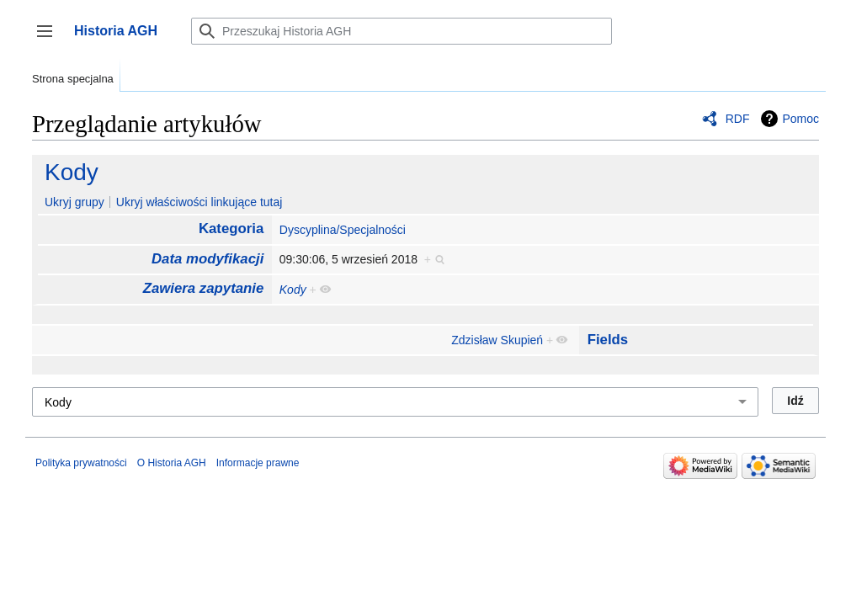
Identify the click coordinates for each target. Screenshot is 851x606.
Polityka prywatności (81, 463)
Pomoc (800, 118)
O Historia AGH (171, 463)
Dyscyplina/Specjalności (342, 230)
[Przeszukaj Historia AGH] (401, 31)
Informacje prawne (258, 463)
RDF (738, 118)
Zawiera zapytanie (203, 288)
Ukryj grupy (74, 202)
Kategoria (231, 229)
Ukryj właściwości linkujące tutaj (199, 202)
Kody (71, 172)
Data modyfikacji (207, 259)
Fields (608, 340)
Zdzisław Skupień (497, 340)
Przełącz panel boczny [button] (50, 39)
